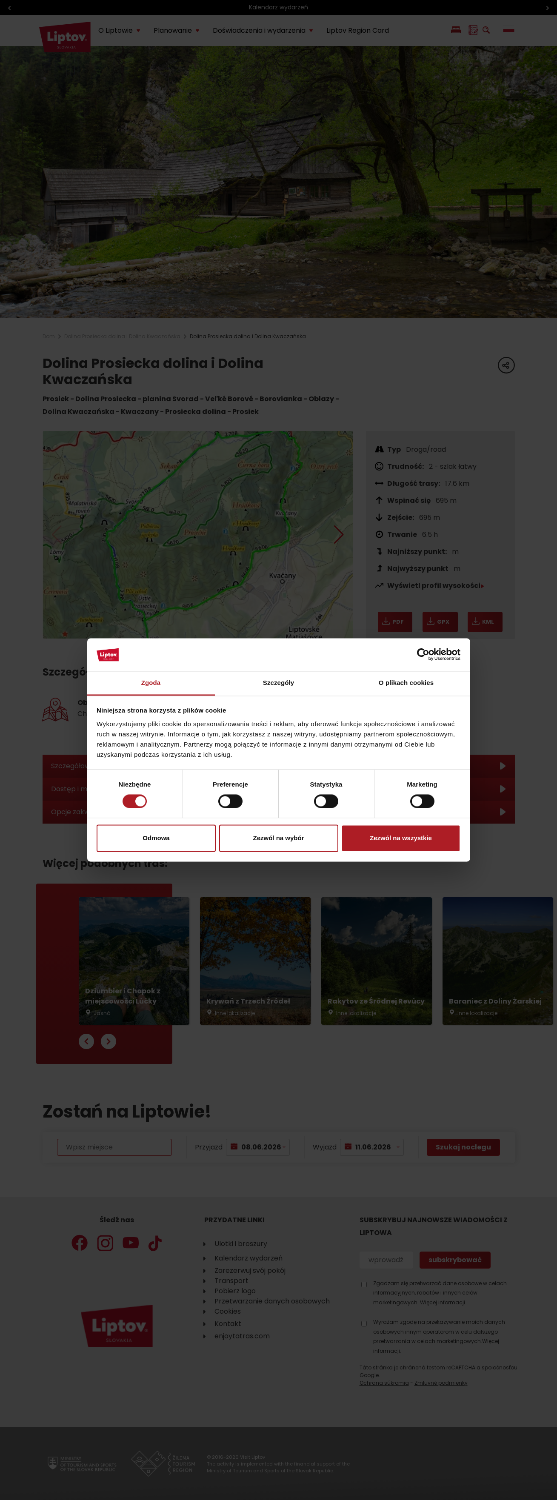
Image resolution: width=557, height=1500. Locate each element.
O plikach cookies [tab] (406, 682)
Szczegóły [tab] (278, 682)
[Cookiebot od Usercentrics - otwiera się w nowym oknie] (423, 654)
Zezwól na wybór (278, 837)
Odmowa (156, 837)
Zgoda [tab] (151, 682)
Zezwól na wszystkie (401, 837)
